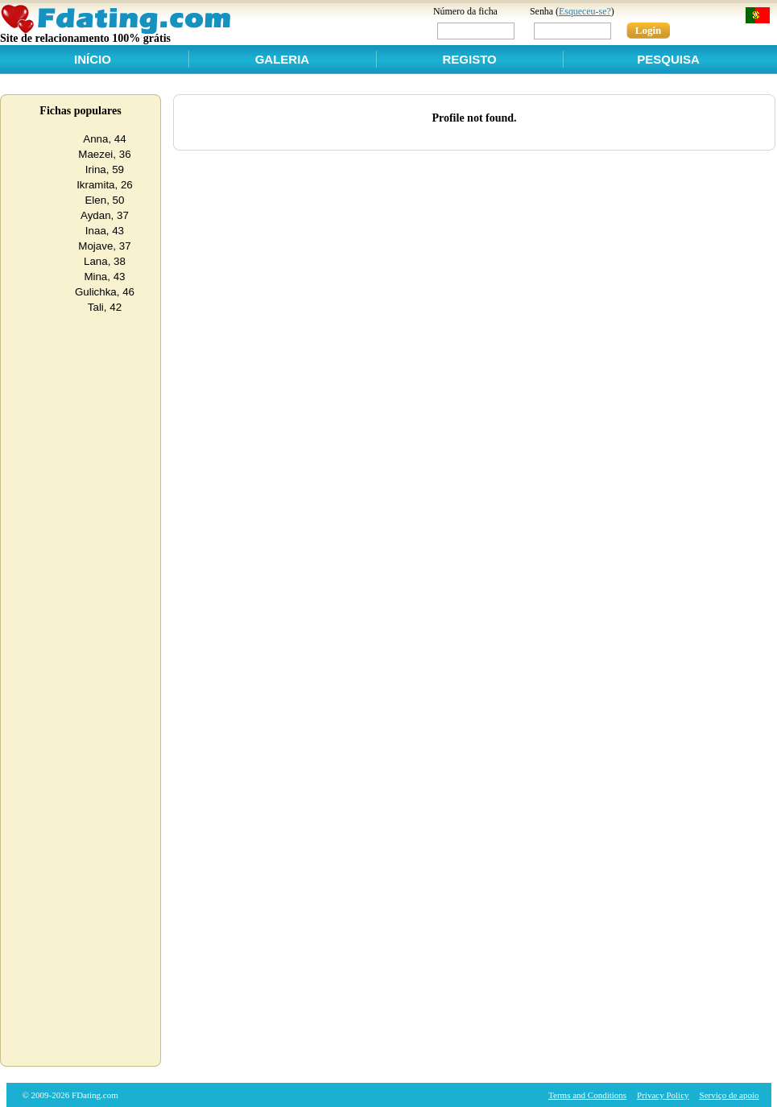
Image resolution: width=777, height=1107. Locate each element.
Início (92, 59)
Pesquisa (668, 59)
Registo (469, 59)
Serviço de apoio (729, 1095)
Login (648, 30)
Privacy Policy (662, 1095)
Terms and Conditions (587, 1095)
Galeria (282, 59)
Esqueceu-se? (585, 11)
